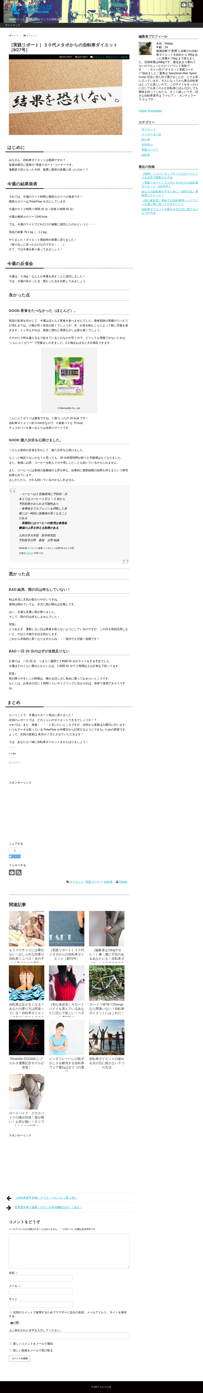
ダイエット (98, 57)
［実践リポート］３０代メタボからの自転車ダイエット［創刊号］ (66, 954)
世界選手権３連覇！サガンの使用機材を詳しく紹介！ (44, 1208)
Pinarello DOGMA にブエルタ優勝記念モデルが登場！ (26, 1063)
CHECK (29, 553)
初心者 (145, 139)
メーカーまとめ (151, 134)
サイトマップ (12, 25)
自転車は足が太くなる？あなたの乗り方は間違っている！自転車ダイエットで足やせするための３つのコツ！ (26, 1013)
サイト (13, 1299)
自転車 (124, 57)
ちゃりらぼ (105, 1387)
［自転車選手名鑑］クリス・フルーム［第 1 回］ (41, 1198)
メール (15, 1285)
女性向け (147, 144)
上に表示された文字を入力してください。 (36, 1330)
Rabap (123, 881)
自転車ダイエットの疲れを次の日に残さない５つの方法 (106, 1063)
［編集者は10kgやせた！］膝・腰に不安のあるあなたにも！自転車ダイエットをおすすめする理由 (106, 958)
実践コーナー (112, 57)
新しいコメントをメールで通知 (33, 1343)
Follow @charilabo (150, 110)
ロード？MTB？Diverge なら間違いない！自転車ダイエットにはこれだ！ (106, 1009)
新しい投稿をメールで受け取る (33, 1350)
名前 (13, 1272)
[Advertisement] (38, 810)
